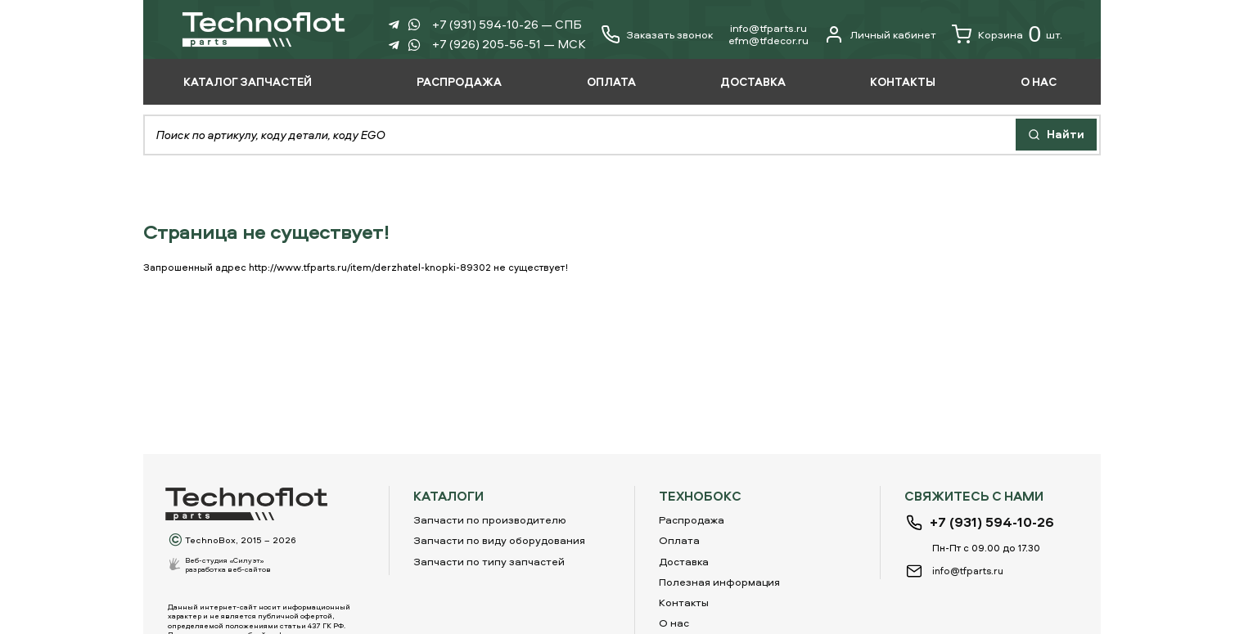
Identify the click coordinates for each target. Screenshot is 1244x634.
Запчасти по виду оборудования (499, 540)
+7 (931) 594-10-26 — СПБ (507, 24)
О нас (674, 622)
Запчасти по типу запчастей (489, 561)
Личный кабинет (880, 34)
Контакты (684, 602)
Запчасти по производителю (489, 519)
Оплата (679, 540)
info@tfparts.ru (768, 27)
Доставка (684, 561)
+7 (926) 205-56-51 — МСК (509, 43)
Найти (1056, 134)
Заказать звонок (669, 35)
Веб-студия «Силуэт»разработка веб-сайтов (228, 564)
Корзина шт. (1007, 34)
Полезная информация (719, 581)
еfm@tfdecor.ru (768, 40)
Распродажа (691, 519)
